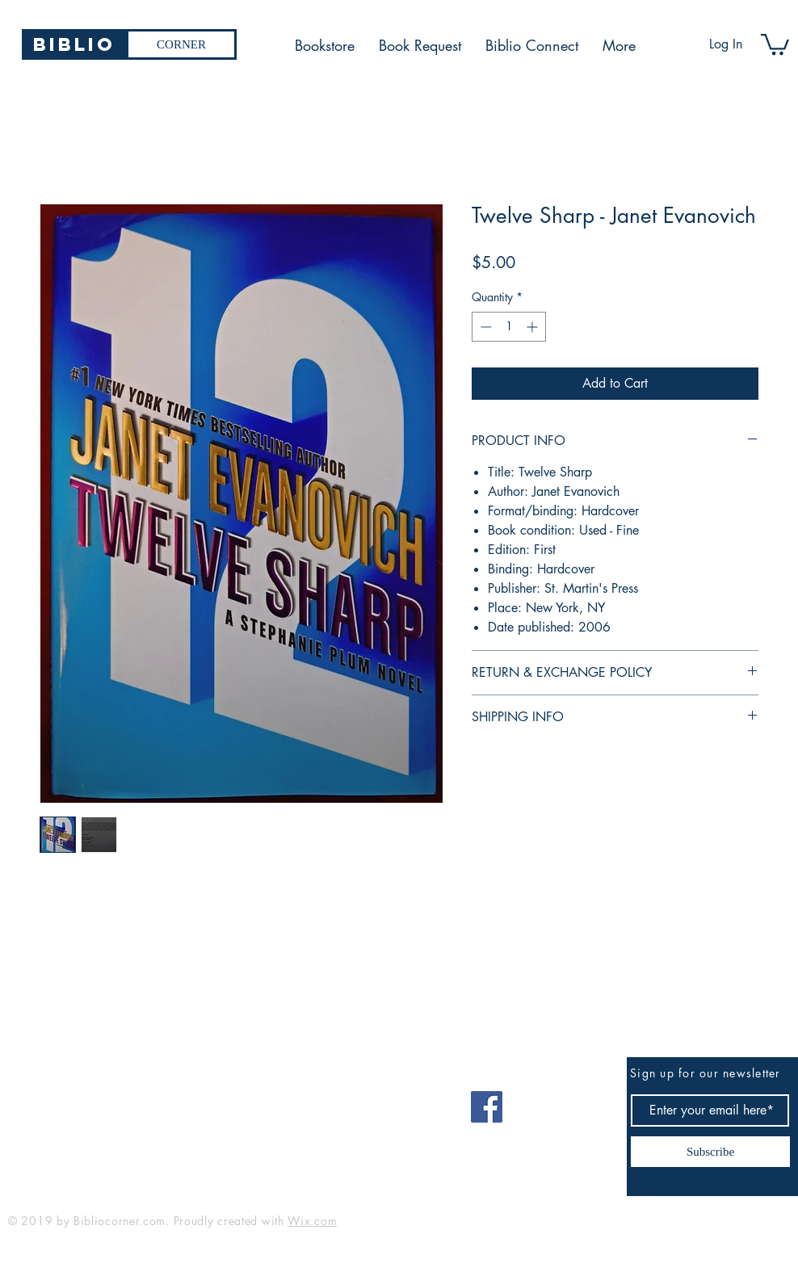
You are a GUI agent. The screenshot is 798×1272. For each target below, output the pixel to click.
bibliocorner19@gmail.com (87, 1101)
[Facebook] (486, 1107)
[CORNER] (181, 44)
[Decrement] (484, 327)
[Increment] (533, 327)
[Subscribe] (710, 1151)
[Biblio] (74, 44)
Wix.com (312, 1220)
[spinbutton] (508, 327)
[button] (775, 43)
